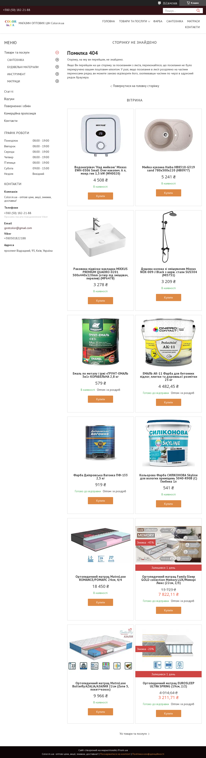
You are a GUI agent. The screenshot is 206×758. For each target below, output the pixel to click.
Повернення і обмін (17, 106)
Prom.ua (123, 750)
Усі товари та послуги (133, 734)
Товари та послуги (133, 21)
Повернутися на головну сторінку (136, 86)
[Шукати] (198, 10)
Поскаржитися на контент (115, 753)
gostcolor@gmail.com (18, 228)
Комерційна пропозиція (20, 113)
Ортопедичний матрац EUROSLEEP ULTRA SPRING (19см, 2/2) (168, 685)
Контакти (192, 27)
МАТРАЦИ (13, 81)
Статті (8, 91)
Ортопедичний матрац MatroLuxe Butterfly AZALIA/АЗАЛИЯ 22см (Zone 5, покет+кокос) (100, 686)
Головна (108, 21)
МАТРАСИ (193, 21)
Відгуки (9, 99)
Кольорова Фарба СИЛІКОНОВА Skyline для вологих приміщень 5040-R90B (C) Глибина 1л (168, 478)
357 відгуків (170, 2)
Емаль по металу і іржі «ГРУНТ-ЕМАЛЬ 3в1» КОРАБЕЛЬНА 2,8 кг (100, 375)
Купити (100, 196)
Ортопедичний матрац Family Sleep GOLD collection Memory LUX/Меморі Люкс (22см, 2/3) (168, 579)
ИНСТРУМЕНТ (16, 74)
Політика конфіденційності (148, 753)
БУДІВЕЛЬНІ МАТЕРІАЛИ (22, 67)
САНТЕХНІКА (174, 21)
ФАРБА (157, 21)
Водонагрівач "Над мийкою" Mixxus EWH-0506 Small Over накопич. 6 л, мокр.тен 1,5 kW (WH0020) (100, 170)
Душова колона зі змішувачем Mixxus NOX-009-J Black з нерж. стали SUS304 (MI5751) (168, 272)
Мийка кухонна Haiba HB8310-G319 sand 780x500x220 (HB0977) (168, 169)
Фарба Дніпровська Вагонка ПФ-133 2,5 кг (100, 477)
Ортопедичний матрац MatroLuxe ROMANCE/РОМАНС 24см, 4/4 (100, 578)
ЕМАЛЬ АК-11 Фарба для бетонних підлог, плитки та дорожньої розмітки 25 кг (168, 376)
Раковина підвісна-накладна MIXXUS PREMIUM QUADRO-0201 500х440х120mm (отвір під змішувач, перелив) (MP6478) (100, 273)
